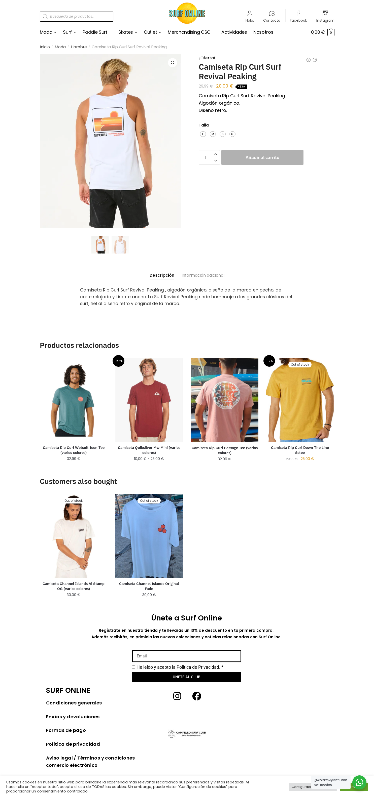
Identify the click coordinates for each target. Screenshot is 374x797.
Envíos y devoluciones (73, 717)
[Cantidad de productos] (205, 157)
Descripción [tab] (162, 275)
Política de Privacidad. (198, 667)
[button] (172, 62)
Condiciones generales (74, 703)
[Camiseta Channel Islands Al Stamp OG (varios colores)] (74, 536)
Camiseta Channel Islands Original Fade (149, 586)
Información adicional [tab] (203, 275)
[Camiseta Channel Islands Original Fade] (149, 536)
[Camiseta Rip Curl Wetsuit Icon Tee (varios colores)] (74, 400)
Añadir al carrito (262, 157)
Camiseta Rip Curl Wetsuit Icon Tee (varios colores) (74, 450)
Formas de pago (66, 730)
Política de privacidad (73, 744)
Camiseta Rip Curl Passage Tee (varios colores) (225, 451)
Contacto (271, 20)
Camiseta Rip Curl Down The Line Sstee (300, 450)
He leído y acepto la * (180, 667)
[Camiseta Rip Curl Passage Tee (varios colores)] (225, 400)
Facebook (298, 20)
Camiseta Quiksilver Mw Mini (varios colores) (149, 450)
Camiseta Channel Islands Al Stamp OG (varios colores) (74, 586)
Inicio (45, 47)
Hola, (250, 20)
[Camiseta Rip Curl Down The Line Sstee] (300, 400)
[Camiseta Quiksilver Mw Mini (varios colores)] (149, 400)
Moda (60, 47)
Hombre (79, 47)
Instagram (325, 20)
